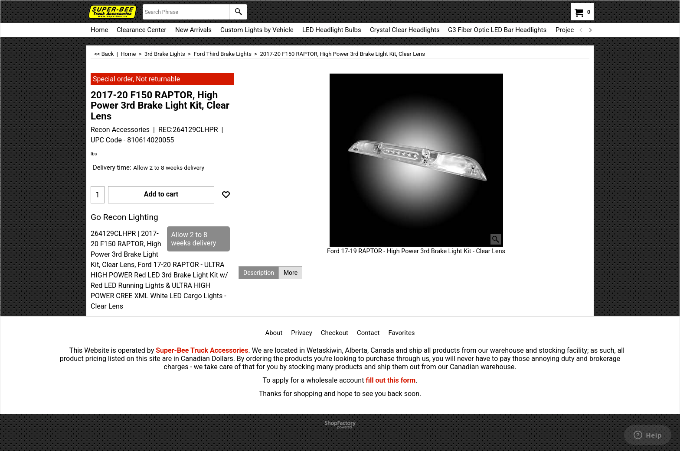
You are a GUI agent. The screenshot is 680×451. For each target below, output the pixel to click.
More (291, 272)
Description (258, 272)
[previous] (581, 30)
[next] (590, 30)
